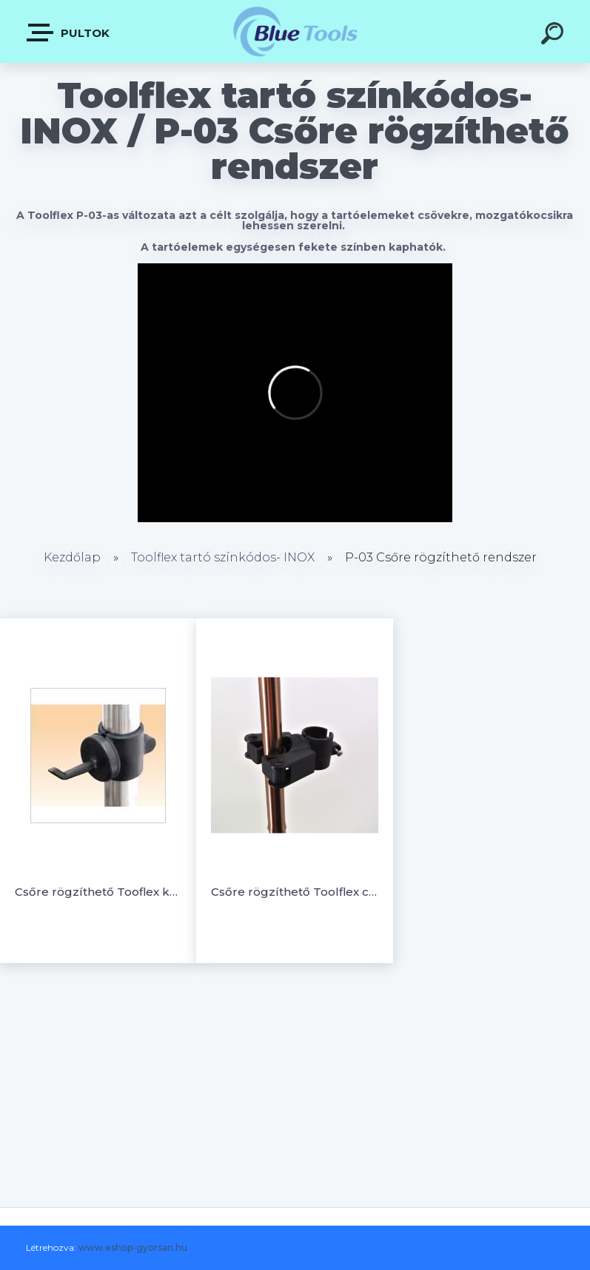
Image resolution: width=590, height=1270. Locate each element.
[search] (554, 35)
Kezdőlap (72, 557)
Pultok (69, 32)
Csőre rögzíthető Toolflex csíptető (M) (294, 892)
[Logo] (295, 31)
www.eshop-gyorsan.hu (132, 1247)
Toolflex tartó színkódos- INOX (223, 557)
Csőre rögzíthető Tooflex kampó (98, 892)
